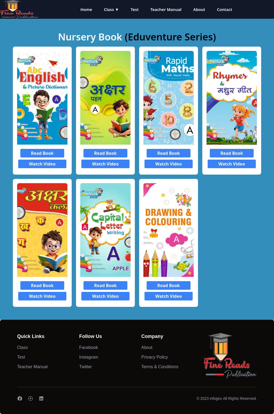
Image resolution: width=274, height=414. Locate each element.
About (199, 9)
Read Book (42, 153)
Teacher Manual (165, 9)
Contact (224, 9)
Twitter (85, 366)
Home (86, 9)
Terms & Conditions (159, 366)
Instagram (88, 357)
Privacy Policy (154, 357)
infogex (216, 398)
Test (135, 9)
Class (22, 347)
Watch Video (42, 164)
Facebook (88, 347)
